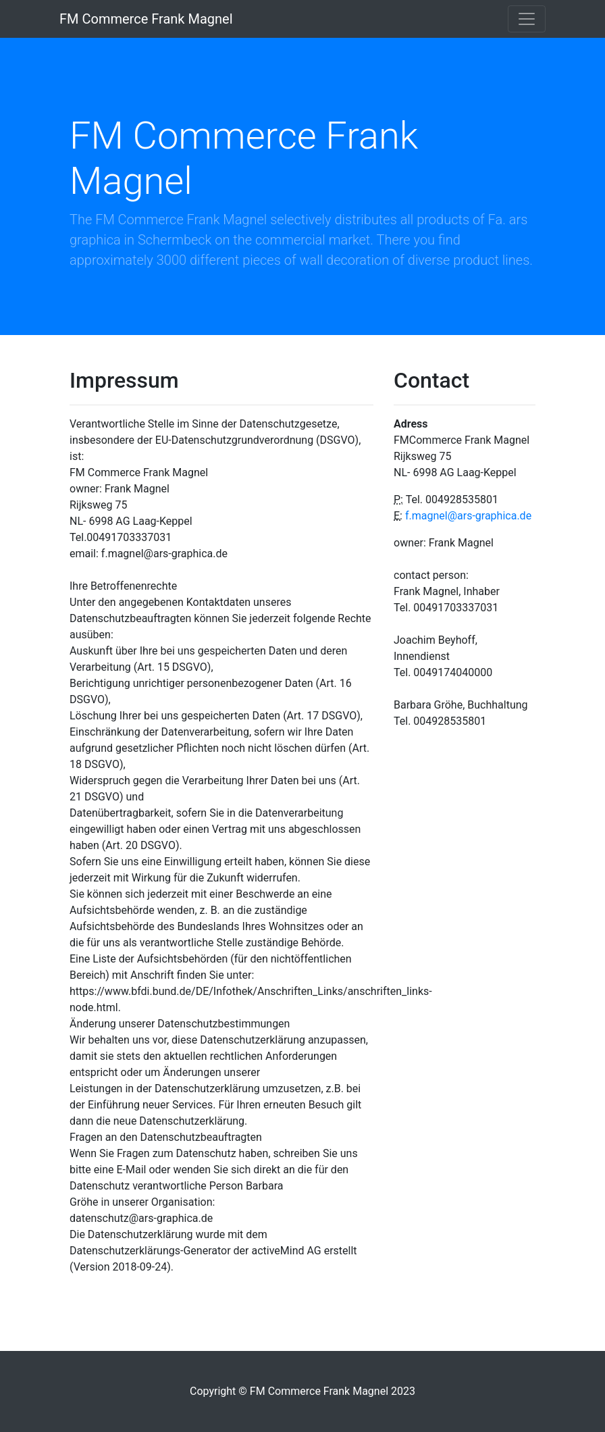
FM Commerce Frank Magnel (146, 19)
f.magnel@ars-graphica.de (468, 515)
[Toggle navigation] (527, 18)
